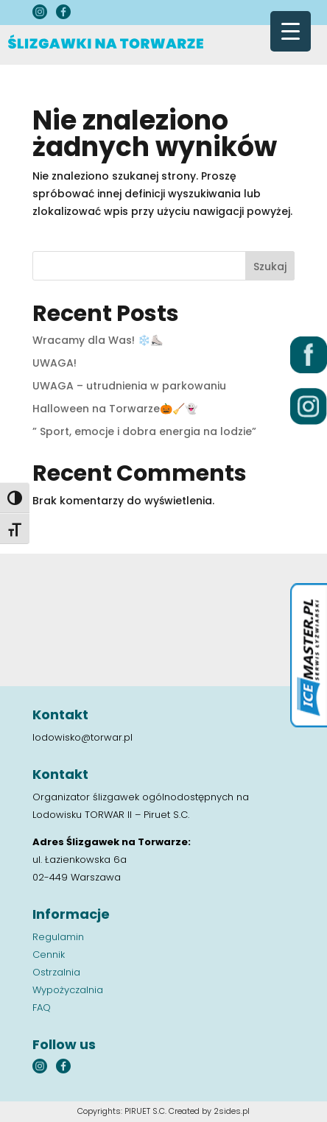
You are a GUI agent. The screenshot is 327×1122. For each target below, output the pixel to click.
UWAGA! (54, 363)
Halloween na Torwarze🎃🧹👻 (114, 408)
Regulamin (58, 937)
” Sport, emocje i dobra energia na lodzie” (144, 431)
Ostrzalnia (56, 972)
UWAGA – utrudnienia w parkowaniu (129, 385)
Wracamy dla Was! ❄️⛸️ (97, 340)
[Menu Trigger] (290, 31)
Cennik (48, 955)
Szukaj (269, 266)
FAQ (41, 1008)
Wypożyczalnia (67, 990)
